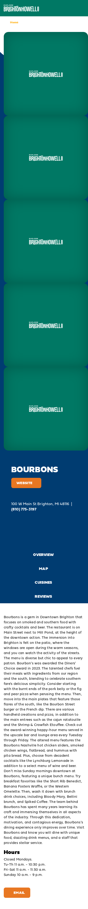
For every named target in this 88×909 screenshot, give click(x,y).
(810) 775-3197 (23, 509)
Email (17, 892)
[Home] (21, 8)
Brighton (67, 617)
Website (26, 483)
